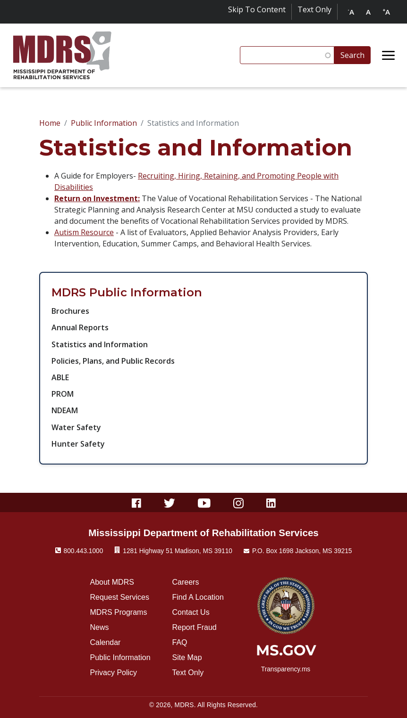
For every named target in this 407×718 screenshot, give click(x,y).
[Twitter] (170, 502)
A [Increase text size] (386, 11)
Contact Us (191, 612)
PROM (62, 394)
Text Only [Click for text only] (314, 9)
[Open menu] (389, 55)
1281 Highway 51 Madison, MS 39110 (177, 551)
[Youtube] (204, 502)
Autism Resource (84, 232)
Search (352, 55)
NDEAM (64, 410)
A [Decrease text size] (351, 11)
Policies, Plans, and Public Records (113, 361)
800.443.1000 (83, 551)
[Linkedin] (271, 502)
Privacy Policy (113, 673)
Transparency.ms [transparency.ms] (285, 669)
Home (49, 123)
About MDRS (112, 582)
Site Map (187, 657)
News (99, 627)
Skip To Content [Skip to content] (257, 9)
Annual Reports (80, 327)
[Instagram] (238, 502)
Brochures (70, 311)
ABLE (60, 377)
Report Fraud (194, 627)
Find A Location (198, 597)
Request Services (119, 597)
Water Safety (76, 427)
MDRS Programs (118, 612)
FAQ (179, 642)
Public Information (104, 123)
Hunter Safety (78, 444)
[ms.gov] (285, 653)
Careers (185, 582)
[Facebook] (136, 502)
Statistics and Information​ (99, 344)
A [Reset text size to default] (368, 11)
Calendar (105, 642)
